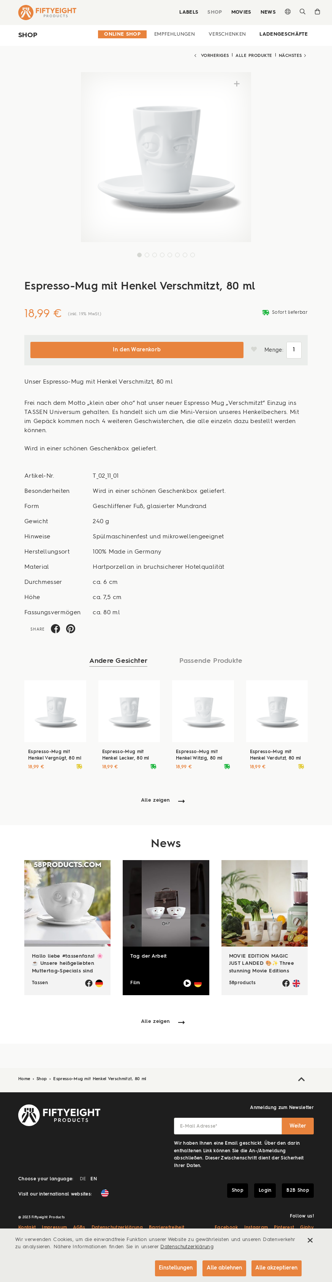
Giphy (307, 1227)
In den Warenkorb (137, 349)
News (268, 12)
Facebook (226, 1227)
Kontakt (27, 1227)
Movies (241, 12)
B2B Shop (297, 1190)
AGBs (79, 1227)
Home (25, 1078)
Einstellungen (174, 1267)
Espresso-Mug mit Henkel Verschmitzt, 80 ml (99, 1078)
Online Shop (122, 34)
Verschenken (227, 34)
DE (83, 1178)
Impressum (54, 1227)
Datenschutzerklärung (117, 1227)
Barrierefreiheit (166, 1227)
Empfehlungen (174, 34)
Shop (214, 12)
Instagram (256, 1227)
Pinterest (284, 1227)
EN (93, 1178)
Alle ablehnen (223, 1267)
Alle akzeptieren (276, 1267)
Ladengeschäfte (283, 34)
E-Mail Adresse (199, 1125)
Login (265, 1190)
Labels (188, 12)
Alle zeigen (155, 799)
